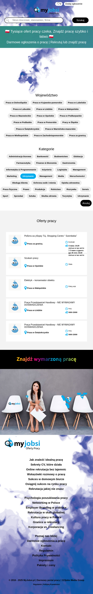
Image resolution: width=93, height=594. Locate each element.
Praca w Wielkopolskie (17, 135)
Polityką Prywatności (51, 584)
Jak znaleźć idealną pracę (46, 459)
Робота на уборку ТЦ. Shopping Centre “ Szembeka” (50, 236)
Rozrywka (71, 189)
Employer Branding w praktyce (46, 507)
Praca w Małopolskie (68, 109)
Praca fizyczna (10, 189)
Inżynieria (46, 169)
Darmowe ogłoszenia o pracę (46, 540)
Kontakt (46, 545)
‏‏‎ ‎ (59, 4)
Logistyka (62, 169)
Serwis (85, 189)
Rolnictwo (56, 189)
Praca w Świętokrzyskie (27, 129)
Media (61, 176)
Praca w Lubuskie (22, 109)
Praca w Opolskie (45, 116)
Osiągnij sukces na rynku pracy (46, 484)
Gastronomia (68, 163)
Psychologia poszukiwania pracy (46, 497)
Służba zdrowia (48, 196)
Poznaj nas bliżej (46, 536)
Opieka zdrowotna (70, 183)
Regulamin (46, 550)
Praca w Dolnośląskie (16, 102)
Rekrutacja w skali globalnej (46, 512)
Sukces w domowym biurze (46, 479)
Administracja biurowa (20, 156)
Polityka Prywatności (46, 555)
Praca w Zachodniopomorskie (49, 135)
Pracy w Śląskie (70, 122)
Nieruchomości (77, 176)
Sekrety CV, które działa (46, 464)
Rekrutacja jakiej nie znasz (46, 488)
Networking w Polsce (46, 502)
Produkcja (40, 189)
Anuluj (86, 203)
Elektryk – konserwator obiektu (39, 280)
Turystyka (67, 196)
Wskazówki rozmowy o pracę (46, 474)
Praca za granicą (77, 135)
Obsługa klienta (20, 183)
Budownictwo (61, 156)
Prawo (26, 189)
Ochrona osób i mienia (44, 183)
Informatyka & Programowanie (21, 169)
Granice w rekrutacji (46, 522)
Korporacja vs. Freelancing (46, 527)
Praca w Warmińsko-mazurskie (60, 129)
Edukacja (78, 156)
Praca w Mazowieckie (20, 116)
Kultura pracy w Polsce (46, 517)
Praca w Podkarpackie (71, 116)
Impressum (46, 560)
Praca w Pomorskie (47, 122)
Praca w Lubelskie (77, 102)
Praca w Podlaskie (23, 122)
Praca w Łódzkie (44, 109)
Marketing (12, 176)
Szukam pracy (31, 258)
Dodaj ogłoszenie (73, 4)
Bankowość (42, 156)
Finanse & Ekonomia (46, 163)
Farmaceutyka (23, 163)
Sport (5, 196)
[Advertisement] (46, 69)
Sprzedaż (18, 196)
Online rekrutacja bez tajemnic (46, 469)
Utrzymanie (28, 176)
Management (79, 169)
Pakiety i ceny (46, 565)
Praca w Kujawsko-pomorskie (47, 102)
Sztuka (32, 196)
